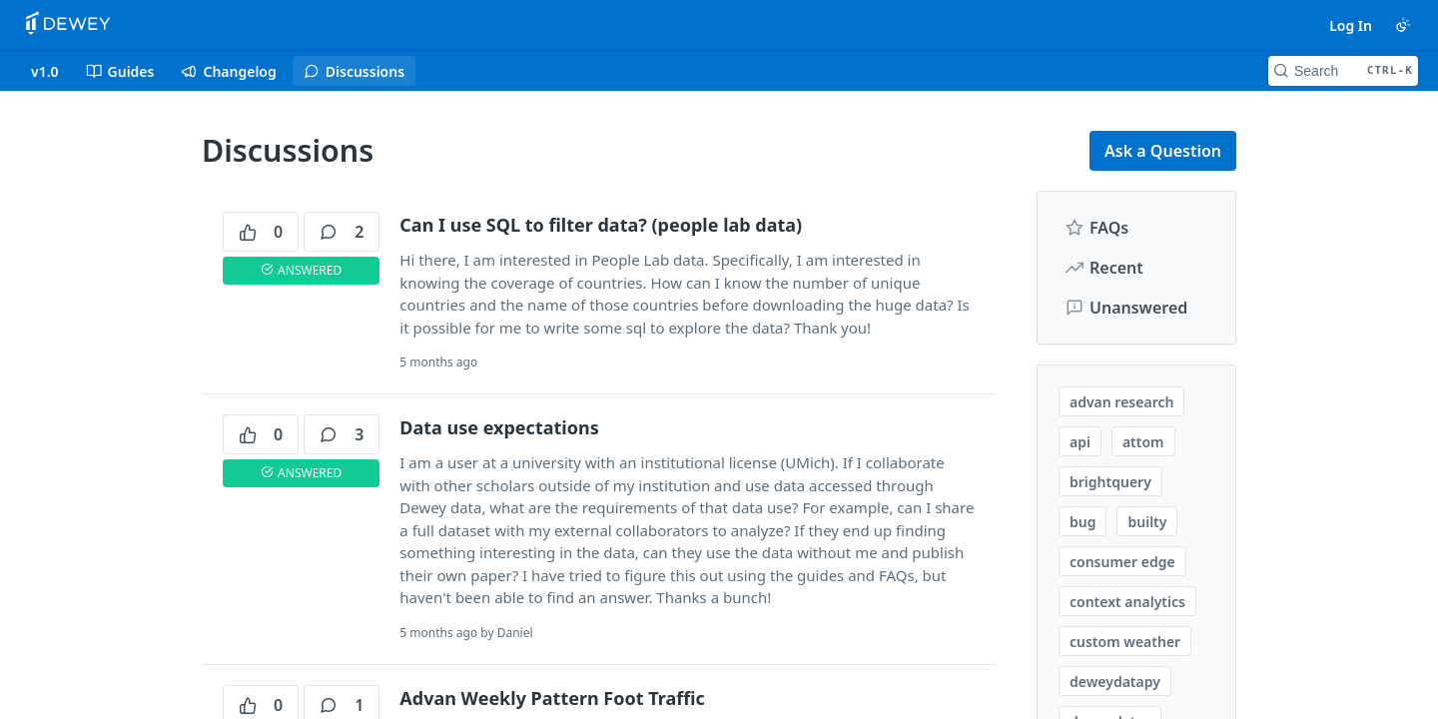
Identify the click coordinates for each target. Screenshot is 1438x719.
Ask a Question (1162, 151)
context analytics (1127, 601)
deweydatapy (1115, 681)
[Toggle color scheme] (1403, 25)
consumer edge (1122, 561)
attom (1143, 441)
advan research (1121, 401)
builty (1146, 521)
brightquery (1110, 481)
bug (1082, 521)
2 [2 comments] (341, 232)
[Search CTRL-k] (1343, 71)
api (1080, 441)
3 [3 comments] (341, 434)
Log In (1350, 25)
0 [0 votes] (261, 232)
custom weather (1125, 641)
